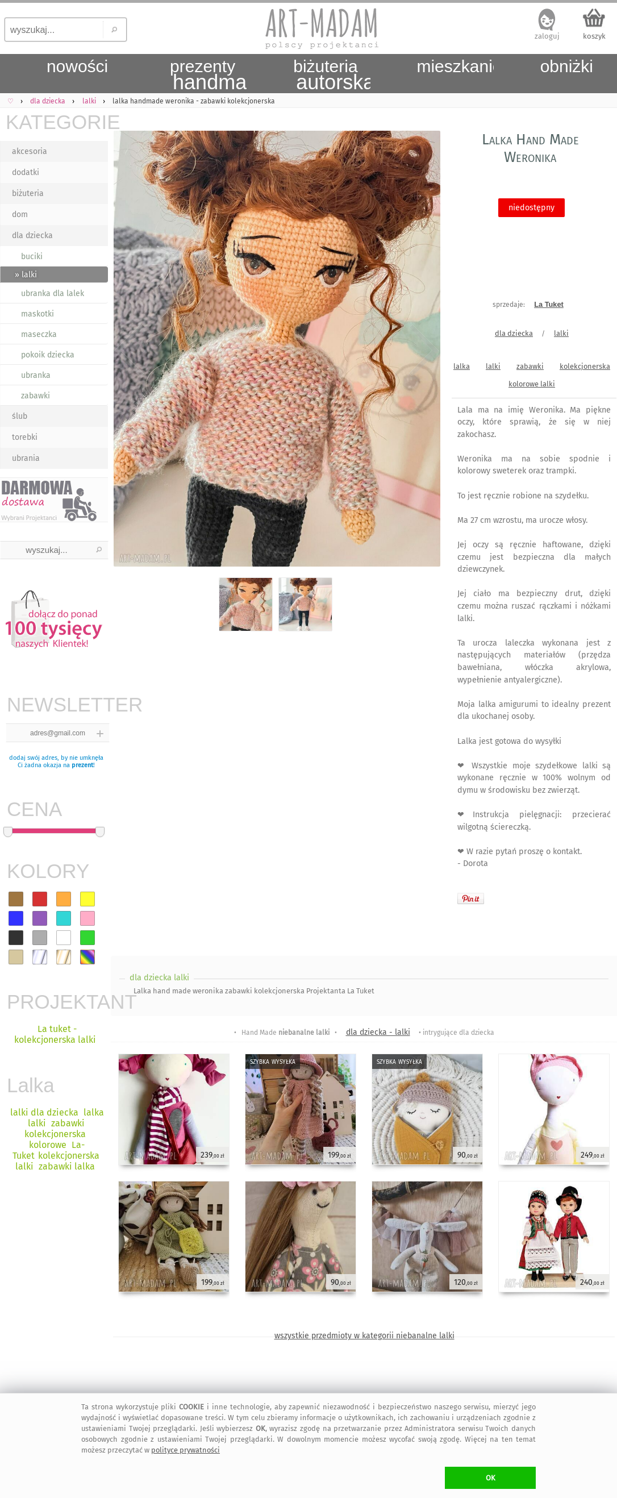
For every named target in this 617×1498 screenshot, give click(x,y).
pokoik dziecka (47, 355)
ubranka (36, 375)
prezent (82, 765)
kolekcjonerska (585, 366)
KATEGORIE (57, 122)
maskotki (37, 314)
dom (20, 214)
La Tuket (549, 304)
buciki (32, 256)
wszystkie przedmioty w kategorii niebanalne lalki (364, 1336)
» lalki (26, 275)
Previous (129, 351)
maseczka (39, 334)
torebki (24, 437)
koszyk (594, 36)
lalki (561, 333)
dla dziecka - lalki (378, 1032)
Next (421, 351)
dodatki (25, 172)
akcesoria (29, 151)
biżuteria (28, 193)
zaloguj (547, 36)
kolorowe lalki (531, 384)
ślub (19, 416)
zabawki (35, 396)
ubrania (26, 458)
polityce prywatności (185, 1450)
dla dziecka (32, 235)
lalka (461, 366)
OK (490, 1478)
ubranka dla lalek (52, 293)
